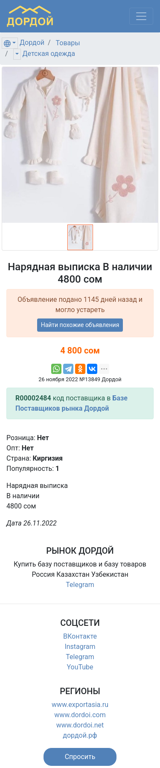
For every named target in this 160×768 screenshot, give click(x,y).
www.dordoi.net (80, 725)
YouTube (80, 667)
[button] (80, 757)
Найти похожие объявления (80, 324)
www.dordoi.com (80, 715)
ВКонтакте (80, 636)
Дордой (32, 42)
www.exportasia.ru (80, 705)
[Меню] (141, 16)
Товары (68, 43)
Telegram (80, 585)
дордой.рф (80, 735)
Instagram (79, 646)
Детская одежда (49, 54)
